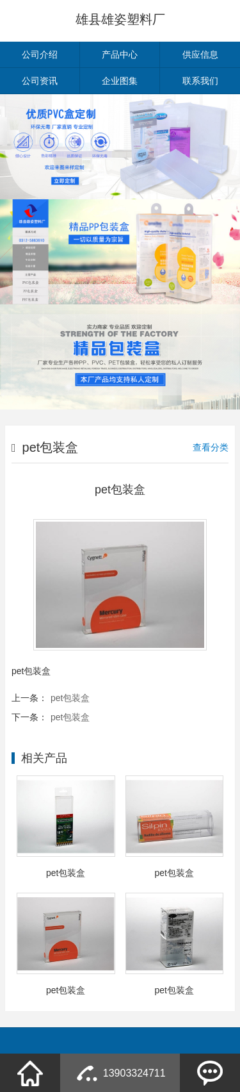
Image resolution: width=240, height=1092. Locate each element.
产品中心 (120, 54)
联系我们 (200, 81)
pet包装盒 (70, 698)
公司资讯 (40, 81)
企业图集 (120, 81)
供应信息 (200, 54)
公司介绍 (40, 54)
